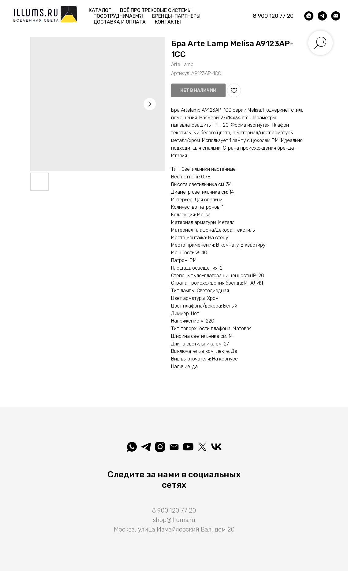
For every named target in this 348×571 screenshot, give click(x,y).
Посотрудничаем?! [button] (118, 16)
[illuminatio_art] (160, 447)
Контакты (168, 22)
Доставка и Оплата (119, 22)
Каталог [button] (100, 10)
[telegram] (322, 16)
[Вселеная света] (216, 447)
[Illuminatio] (188, 447)
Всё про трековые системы (156, 10)
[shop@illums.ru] (335, 16)
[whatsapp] (308, 16)
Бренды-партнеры (176, 16)
